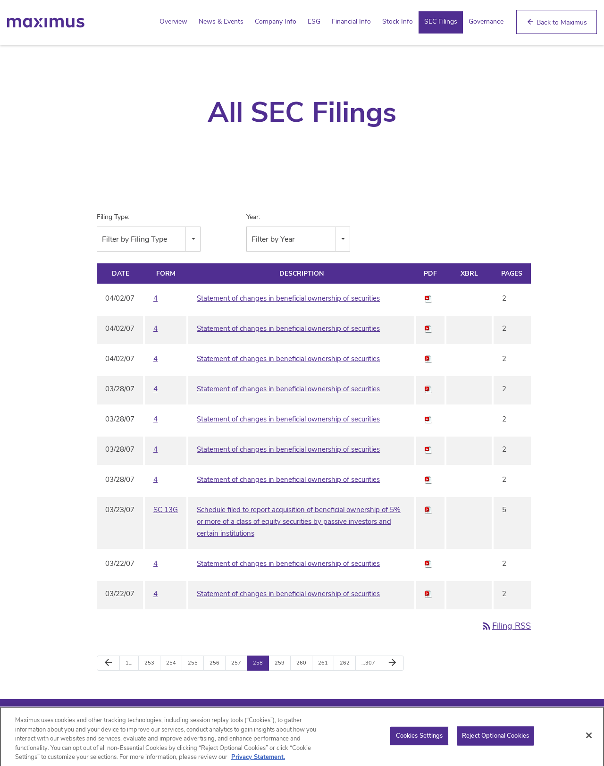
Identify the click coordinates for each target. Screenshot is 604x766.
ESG (314, 21)
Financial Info (351, 21)
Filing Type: (113, 217)
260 (301, 662)
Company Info (275, 21)
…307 (368, 662)
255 (193, 662)
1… (129, 662)
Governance (486, 21)
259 (280, 662)
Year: (253, 217)
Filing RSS (506, 625)
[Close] (589, 739)
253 (149, 662)
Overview (173, 21)
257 (236, 662)
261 (323, 662)
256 (214, 662)
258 (258, 662)
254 (171, 662)
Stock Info (397, 21)
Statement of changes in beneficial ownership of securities (288, 298)
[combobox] (149, 239)
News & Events (221, 21)
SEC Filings (440, 21)
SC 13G (165, 509)
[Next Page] (392, 663)
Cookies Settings (419, 739)
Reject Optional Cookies (495, 739)
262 (345, 662)
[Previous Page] (108, 663)
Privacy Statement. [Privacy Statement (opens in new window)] (258, 761)
